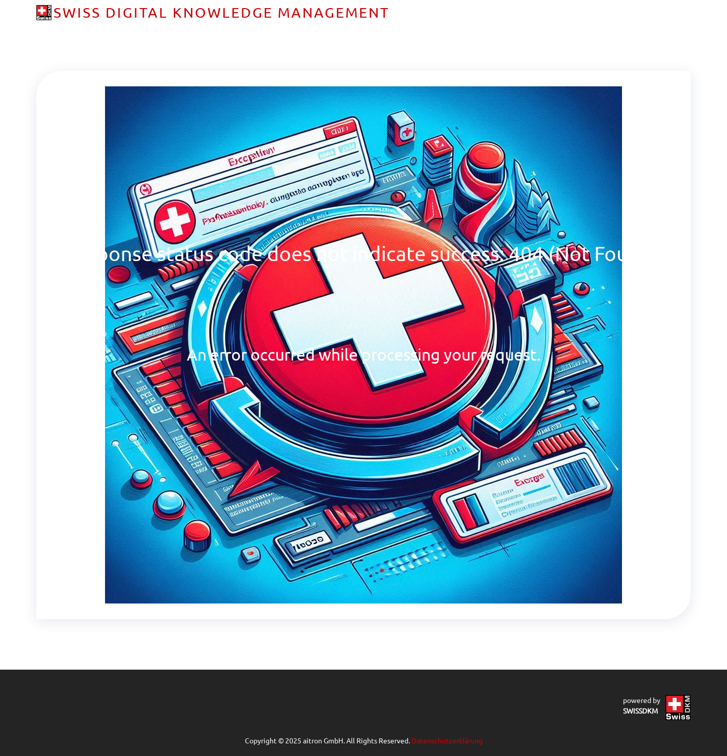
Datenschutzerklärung (447, 740)
